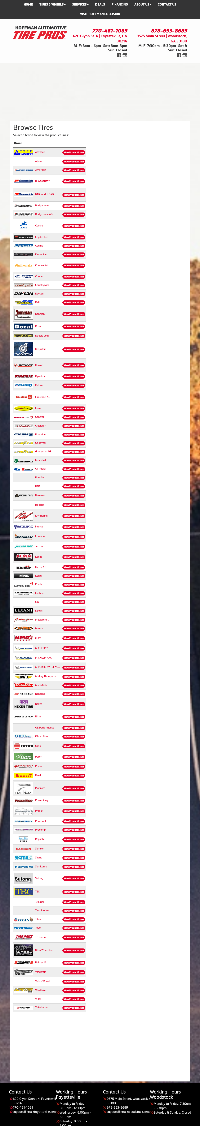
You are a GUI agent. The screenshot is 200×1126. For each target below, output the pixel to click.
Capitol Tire (41, 237)
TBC (37, 891)
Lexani (38, 610)
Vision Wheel (42, 981)
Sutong (39, 878)
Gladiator (40, 425)
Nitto (38, 716)
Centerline (41, 254)
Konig (38, 575)
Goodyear (40, 442)
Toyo (38, 927)
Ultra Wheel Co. (44, 950)
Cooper (39, 276)
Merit (38, 637)
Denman (40, 313)
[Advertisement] (100, 90)
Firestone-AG (42, 397)
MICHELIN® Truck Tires (47, 667)
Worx (38, 998)
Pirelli (38, 775)
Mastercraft (42, 619)
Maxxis (39, 628)
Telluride (39, 901)
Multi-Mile (41, 685)
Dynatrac (40, 376)
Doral (38, 326)
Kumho (39, 584)
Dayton (39, 293)
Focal (38, 408)
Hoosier (39, 504)
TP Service (41, 937)
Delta (38, 302)
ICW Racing (41, 515)
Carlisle (39, 245)
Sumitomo (41, 866)
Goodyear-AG (43, 451)
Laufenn (39, 593)
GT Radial (40, 468)
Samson (39, 848)
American (40, 169)
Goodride (40, 434)
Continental (41, 265)
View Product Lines (74, 152)
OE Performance (44, 727)
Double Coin (42, 335)
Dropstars (40, 349)
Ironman (40, 536)
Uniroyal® (40, 962)
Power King (41, 800)
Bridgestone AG (44, 214)
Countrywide (42, 285)
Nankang (40, 693)
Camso (39, 225)
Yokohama (41, 1007)
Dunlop (39, 365)
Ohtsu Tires (41, 736)
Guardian (40, 477)
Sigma (38, 857)
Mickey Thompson (45, 676)
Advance (40, 152)
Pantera (39, 766)
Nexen (38, 704)
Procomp (40, 829)
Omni (38, 746)
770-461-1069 (109, 31)
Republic (39, 839)
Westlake (40, 990)
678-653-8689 (169, 31)
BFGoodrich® (42, 180)
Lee (37, 601)
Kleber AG (40, 567)
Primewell (40, 821)
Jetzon (39, 546)
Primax (39, 810)
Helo (37, 485)
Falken (38, 385)
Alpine (38, 161)
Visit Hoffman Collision (100, 14)
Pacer (38, 756)
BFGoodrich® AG (44, 194)
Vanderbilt (40, 971)
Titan (38, 919)
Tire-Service (42, 910)
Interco (39, 526)
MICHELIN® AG (43, 657)
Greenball (40, 460)
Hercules (40, 495)
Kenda (38, 556)
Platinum (40, 788)
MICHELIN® (41, 648)
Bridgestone (42, 205)
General (39, 416)
